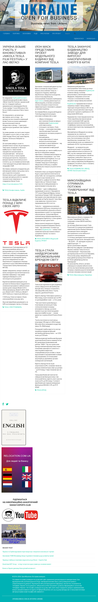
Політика (16, 33)
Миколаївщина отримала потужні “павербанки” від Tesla (81, 186)
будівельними (53, 123)
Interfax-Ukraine (36, 599)
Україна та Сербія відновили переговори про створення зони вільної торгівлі (28, 552)
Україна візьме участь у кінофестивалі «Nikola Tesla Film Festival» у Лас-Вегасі (15, 54)
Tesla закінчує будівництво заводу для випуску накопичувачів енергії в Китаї (79, 54)
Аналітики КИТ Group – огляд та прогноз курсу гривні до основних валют (27, 564)
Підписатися (79, 38)
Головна (6, 33)
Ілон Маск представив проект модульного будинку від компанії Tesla (47, 54)
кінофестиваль (14, 190)
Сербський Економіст (20, 98)
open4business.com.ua (20, 599)
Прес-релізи (44, 33)
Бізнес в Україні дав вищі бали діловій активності (19, 568)
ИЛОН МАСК (46, 239)
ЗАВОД (86, 168)
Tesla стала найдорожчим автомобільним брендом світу (47, 255)
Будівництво (72, 104)
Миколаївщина (79, 275)
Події (35, 33)
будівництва (47, 229)
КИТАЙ (70, 170)
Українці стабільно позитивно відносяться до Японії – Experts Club (25, 560)
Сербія (22, 190)
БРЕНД (44, 390)
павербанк (88, 275)
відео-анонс (39, 101)
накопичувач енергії (79, 170)
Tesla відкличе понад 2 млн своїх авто (14, 203)
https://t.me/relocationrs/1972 (12, 184)
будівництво (90, 90)
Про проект (56, 33)
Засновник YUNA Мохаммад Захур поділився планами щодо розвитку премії (28, 556)
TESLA (6, 190)
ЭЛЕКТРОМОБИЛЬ (15, 307)
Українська (91, 38)
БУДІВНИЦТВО (79, 168)
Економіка (27, 33)
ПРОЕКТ (44, 241)
